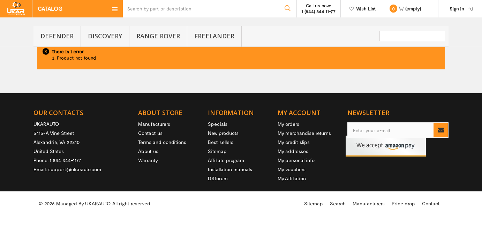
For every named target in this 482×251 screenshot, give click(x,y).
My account (299, 112)
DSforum (218, 178)
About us (148, 151)
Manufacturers (154, 124)
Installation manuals (230, 169)
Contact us (150, 133)
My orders (288, 124)
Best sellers (220, 142)
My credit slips (294, 142)
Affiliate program (226, 160)
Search (338, 234)
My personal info (296, 160)
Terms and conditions (162, 142)
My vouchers (292, 169)
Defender (57, 36)
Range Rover (158, 36)
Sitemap (217, 151)
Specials (217, 124)
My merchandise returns (304, 133)
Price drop (403, 234)
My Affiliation (292, 178)
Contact (431, 234)
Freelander (214, 36)
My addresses (293, 151)
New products (223, 133)
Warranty (148, 160)
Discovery (105, 36)
